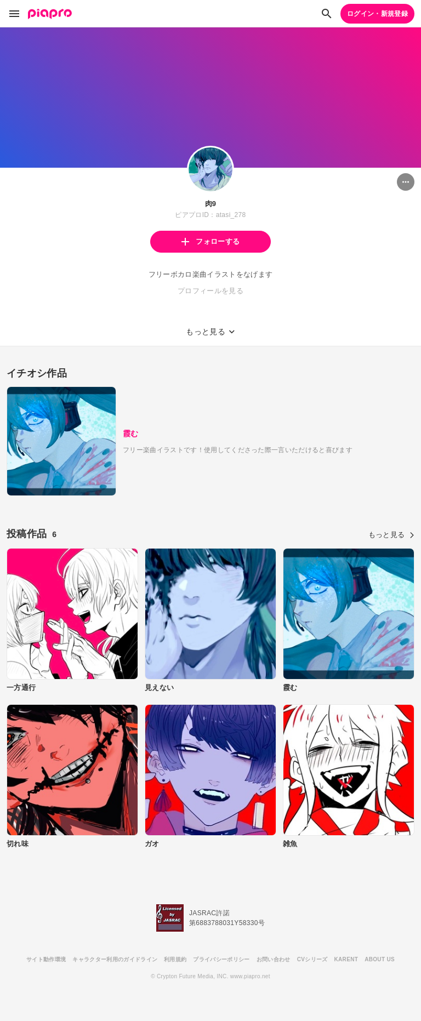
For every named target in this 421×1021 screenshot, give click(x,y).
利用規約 (175, 959)
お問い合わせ (274, 959)
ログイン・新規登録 (377, 14)
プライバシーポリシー (221, 959)
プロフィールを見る (210, 291)
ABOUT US (380, 959)
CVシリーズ (312, 959)
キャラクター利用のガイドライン (114, 959)
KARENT (346, 959)
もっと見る (391, 535)
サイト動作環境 (46, 959)
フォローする (210, 241)
